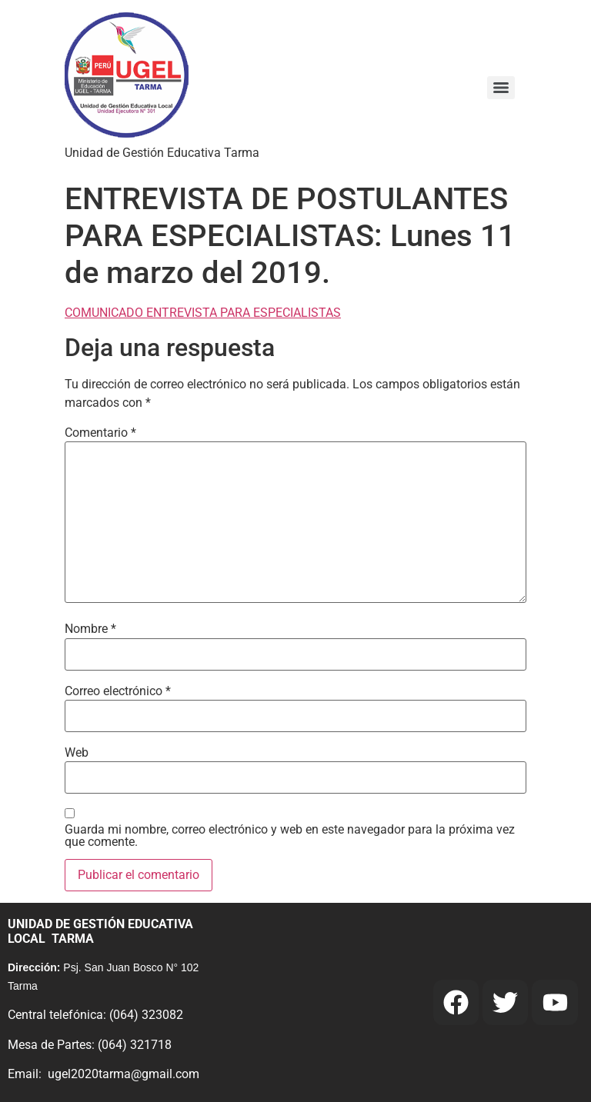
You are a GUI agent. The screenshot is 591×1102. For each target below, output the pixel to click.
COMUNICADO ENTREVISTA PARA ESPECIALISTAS (203, 312)
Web (76, 753)
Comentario (100, 433)
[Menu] (501, 87)
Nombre (90, 629)
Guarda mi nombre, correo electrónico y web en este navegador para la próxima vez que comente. (290, 836)
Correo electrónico (118, 691)
